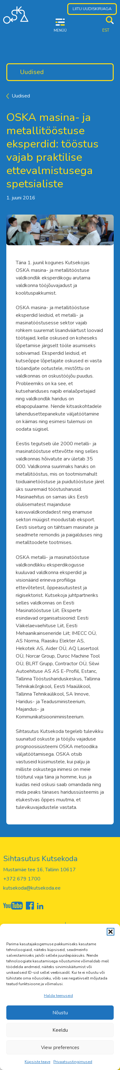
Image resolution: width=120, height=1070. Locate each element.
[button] (110, 932)
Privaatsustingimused (72, 1061)
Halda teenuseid (58, 995)
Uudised (32, 72)
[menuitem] (106, 30)
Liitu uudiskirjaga (92, 9)
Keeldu (60, 1030)
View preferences (60, 1047)
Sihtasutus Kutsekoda (40, 859)
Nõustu (60, 1013)
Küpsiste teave (37, 1061)
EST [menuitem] (105, 30)
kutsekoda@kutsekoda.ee (32, 888)
